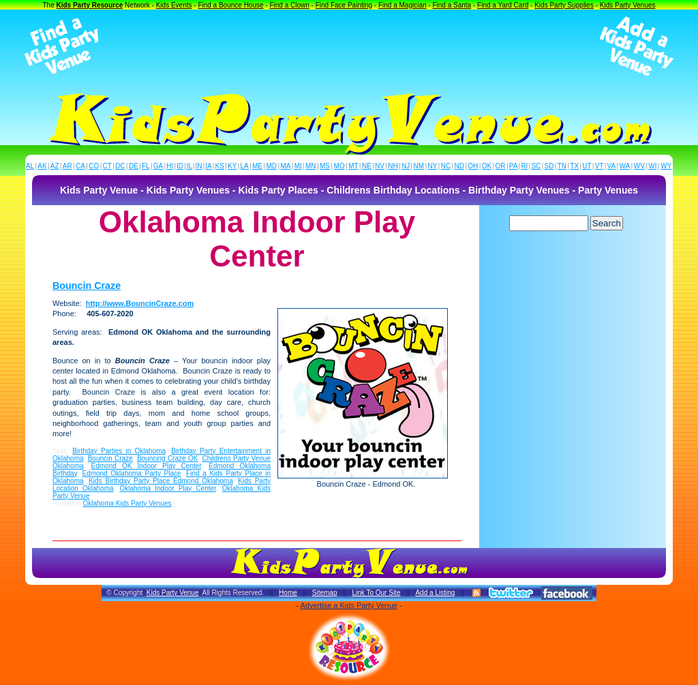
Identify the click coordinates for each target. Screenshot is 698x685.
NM (419, 166)
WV (639, 166)
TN (562, 166)
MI (298, 166)
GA (158, 166)
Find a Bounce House (230, 5)
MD (272, 166)
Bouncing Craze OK (167, 458)
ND (459, 166)
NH (392, 166)
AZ (54, 166)
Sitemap (324, 592)
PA (513, 166)
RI (524, 166)
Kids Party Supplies (564, 5)
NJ (405, 166)
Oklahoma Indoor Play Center (168, 488)
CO (94, 166)
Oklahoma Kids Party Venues (126, 503)
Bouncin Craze (86, 285)
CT (107, 166)
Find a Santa (451, 5)
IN (198, 166)
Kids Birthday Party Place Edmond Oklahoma (161, 481)
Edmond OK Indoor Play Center (146, 466)
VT (599, 166)
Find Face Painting (344, 5)
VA (611, 166)
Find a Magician (402, 5)
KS (219, 166)
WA (625, 166)
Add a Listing (435, 592)
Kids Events (174, 5)
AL (30, 166)
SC (536, 166)
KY (232, 166)
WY (666, 166)
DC (120, 166)
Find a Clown (289, 5)
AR (67, 166)
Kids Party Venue (173, 592)
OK (486, 166)
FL (146, 166)
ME (257, 166)
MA (286, 166)
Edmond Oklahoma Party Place (131, 473)
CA (80, 166)
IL (189, 166)
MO (339, 166)
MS (325, 166)
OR (501, 166)
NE (366, 166)
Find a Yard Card (502, 5)
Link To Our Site (376, 592)
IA (208, 166)
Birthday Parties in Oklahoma (119, 451)
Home (288, 592)
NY (432, 166)
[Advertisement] (349, 46)
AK (41, 166)
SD (549, 166)
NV (379, 166)
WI (652, 166)
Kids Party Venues (628, 5)
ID (180, 166)
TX (574, 166)
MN (310, 166)
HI (169, 166)
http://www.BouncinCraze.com (140, 303)
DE (133, 166)
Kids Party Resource (90, 5)
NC (446, 166)
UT (586, 166)
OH (473, 166)
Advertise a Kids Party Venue (348, 605)
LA (245, 166)
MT (353, 166)
